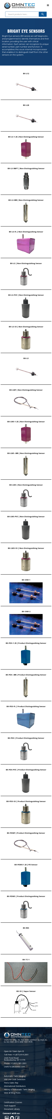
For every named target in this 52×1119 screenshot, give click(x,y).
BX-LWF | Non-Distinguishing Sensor (26, 390)
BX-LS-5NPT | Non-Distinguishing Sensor (26, 168)
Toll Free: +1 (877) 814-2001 (16, 1054)
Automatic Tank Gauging (14, 1076)
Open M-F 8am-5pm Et (14, 1051)
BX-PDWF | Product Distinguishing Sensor (26, 833)
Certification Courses (13, 1102)
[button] (48, 5)
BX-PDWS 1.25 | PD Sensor (26, 864)
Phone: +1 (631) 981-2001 (15, 1063)
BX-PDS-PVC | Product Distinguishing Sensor (26, 769)
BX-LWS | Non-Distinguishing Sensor (26, 485)
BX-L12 (26, 73)
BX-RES (26, 928)
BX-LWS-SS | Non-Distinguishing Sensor (26, 548)
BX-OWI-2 (26, 611)
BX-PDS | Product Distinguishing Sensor (26, 738)
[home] (17, 5)
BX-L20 (26, 105)
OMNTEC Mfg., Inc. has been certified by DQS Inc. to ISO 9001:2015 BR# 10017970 (26, 1041)
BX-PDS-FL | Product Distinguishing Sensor (26, 706)
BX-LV (26, 358)
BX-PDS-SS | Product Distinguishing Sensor (26, 801)
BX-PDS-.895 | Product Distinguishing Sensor (26, 675)
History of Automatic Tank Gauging (19, 1089)
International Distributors (15, 1086)
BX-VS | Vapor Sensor (26, 991)
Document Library (12, 1109)
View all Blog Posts (12, 1093)
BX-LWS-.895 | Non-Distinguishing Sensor (26, 453)
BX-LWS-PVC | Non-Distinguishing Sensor (26, 516)
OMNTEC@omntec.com (14, 1066)
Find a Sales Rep (11, 1082)
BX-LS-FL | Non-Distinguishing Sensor (26, 232)
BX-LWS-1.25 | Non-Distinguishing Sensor (26, 421)
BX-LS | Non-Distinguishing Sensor (26, 263)
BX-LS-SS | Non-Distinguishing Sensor (26, 326)
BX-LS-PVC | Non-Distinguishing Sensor (26, 295)
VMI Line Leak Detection (14, 1079)
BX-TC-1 (26, 959)
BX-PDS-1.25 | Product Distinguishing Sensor (26, 643)
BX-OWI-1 (26, 580)
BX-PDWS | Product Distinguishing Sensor (26, 896)
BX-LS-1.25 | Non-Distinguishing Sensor (26, 137)
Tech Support (10, 1105)
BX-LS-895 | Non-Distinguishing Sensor (26, 200)
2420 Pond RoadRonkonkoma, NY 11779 (14, 1059)
